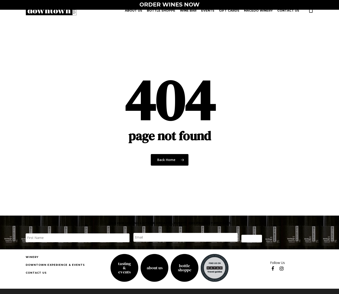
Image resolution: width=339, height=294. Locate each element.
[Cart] (311, 11)
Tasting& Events (124, 268)
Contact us (36, 272)
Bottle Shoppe (184, 268)
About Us (155, 268)
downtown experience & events (55, 264)
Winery (32, 257)
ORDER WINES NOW (169, 4)
